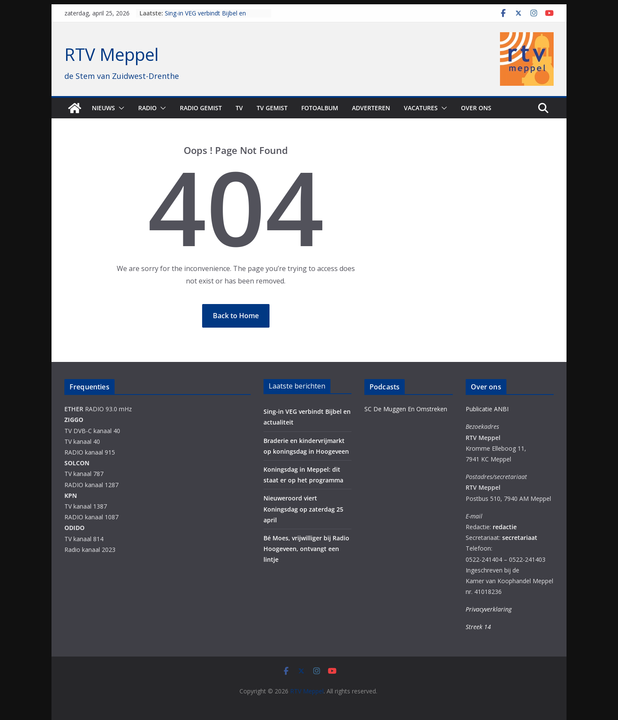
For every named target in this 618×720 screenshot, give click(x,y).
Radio (147, 108)
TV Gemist (272, 108)
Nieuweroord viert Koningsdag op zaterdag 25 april (303, 509)
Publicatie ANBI (487, 409)
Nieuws (103, 108)
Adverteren (371, 108)
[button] (119, 108)
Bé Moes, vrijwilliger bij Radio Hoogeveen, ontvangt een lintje (306, 548)
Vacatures (421, 108)
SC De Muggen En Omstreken (405, 409)
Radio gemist (201, 108)
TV (239, 108)
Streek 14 (478, 627)
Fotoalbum (319, 108)
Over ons (476, 108)
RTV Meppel (111, 54)
